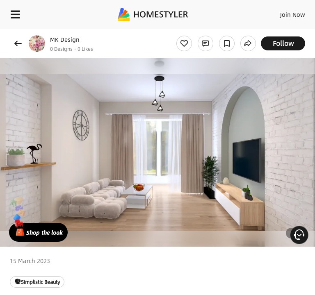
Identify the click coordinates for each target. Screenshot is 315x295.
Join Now (292, 14)
